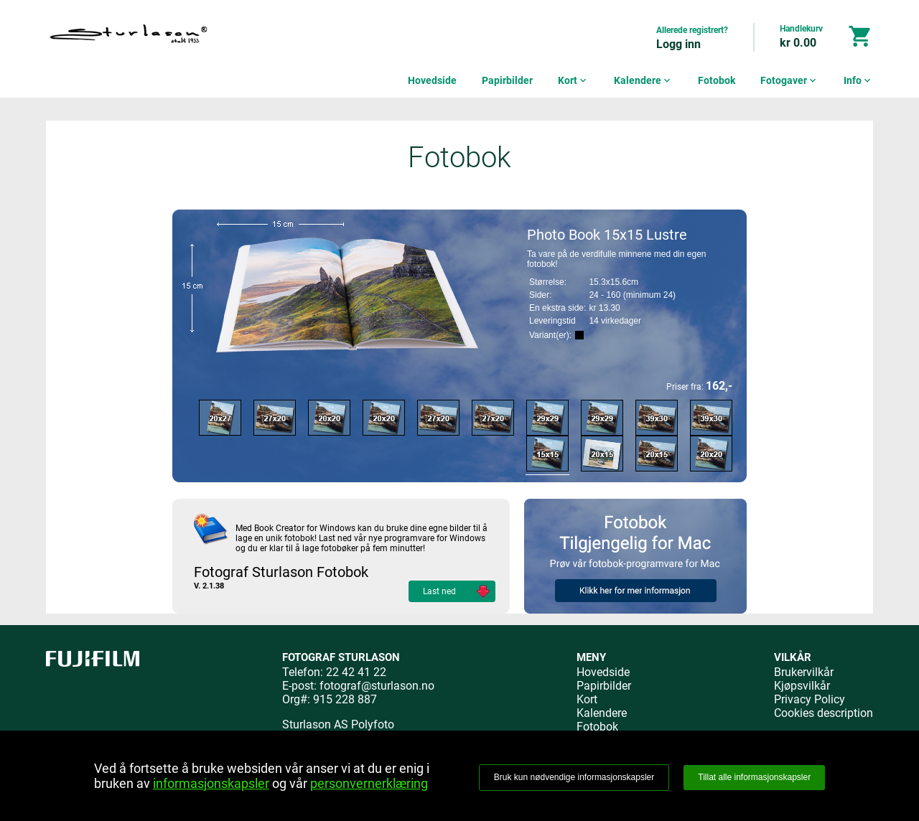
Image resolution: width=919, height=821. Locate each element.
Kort (573, 80)
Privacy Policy (809, 699)
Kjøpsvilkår (802, 686)
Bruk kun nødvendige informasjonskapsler (574, 777)
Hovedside (432, 80)
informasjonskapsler (211, 783)
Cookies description (823, 713)
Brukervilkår (804, 672)
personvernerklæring (369, 783)
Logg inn (678, 44)
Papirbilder (507, 80)
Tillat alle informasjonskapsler (754, 777)
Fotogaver (789, 80)
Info (858, 80)
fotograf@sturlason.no (376, 686)
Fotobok (716, 80)
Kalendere (643, 80)
